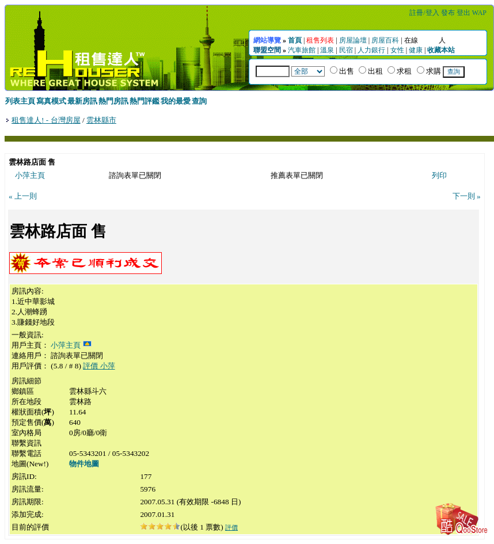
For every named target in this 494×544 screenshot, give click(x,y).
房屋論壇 (353, 40)
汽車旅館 (302, 50)
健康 (416, 50)
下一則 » (467, 196)
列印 (439, 175)
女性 (397, 50)
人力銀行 (371, 50)
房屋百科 (385, 40)
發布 (448, 13)
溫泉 (327, 50)
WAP (479, 13)
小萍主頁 (30, 175)
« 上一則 (23, 196)
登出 (463, 13)
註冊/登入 (424, 13)
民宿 (346, 50)
